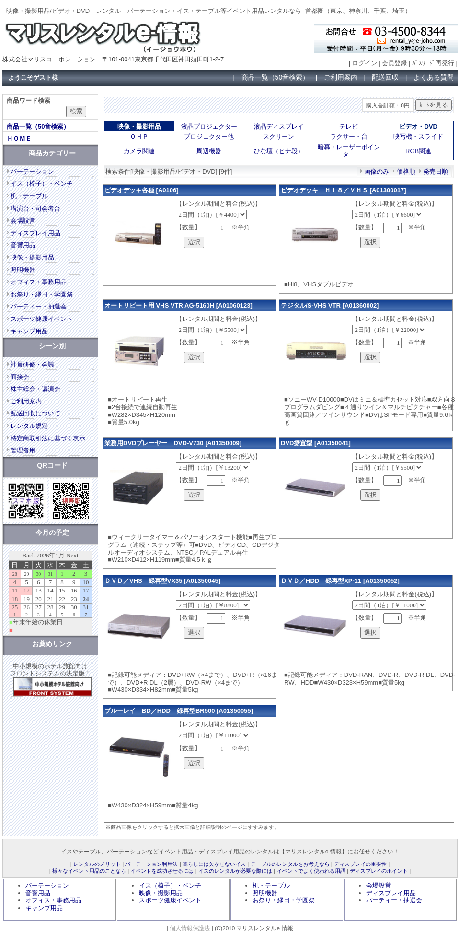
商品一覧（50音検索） (276, 77)
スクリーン (278, 136)
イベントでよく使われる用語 (311, 871)
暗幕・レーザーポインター (349, 150)
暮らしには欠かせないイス (214, 864)
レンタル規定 (29, 425)
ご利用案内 (340, 77)
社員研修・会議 (32, 364)
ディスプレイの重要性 (360, 864)
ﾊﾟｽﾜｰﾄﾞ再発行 (433, 63)
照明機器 (23, 269)
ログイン (364, 63)
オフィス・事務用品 (39, 281)
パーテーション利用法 (151, 864)
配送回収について (35, 413)
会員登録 (394, 63)
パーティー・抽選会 (39, 306)
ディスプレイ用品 (35, 233)
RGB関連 (418, 150)
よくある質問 (434, 77)
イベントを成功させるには (162, 871)
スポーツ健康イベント (42, 318)
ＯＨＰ (139, 136)
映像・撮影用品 (32, 257)
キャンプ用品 (29, 331)
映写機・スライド (418, 136)
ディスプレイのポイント (379, 871)
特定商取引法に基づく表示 (48, 438)
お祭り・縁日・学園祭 (42, 294)
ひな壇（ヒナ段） (279, 150)
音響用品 (23, 245)
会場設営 (23, 220)
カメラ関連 (139, 150)
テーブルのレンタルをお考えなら (290, 864)
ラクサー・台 (349, 136)
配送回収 (385, 77)
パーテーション (32, 171)
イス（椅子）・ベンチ (42, 183)
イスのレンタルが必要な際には (235, 871)
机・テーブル (29, 196)
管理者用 (23, 450)
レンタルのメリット (97, 864)
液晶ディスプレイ (279, 126)
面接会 (20, 376)
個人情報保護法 (190, 928)
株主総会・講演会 (35, 388)
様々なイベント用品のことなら (89, 871)
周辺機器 (208, 150)
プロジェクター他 (209, 136)
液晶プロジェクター (209, 126)
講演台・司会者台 (35, 208)
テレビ (348, 126)
